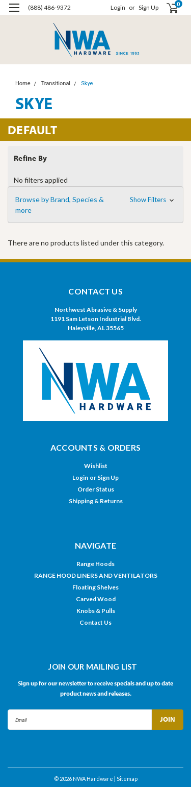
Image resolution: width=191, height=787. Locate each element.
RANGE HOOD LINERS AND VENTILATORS (95, 575)
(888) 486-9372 (49, 7)
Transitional (55, 83)
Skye (87, 83)
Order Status (95, 489)
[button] (95, 204)
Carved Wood (96, 599)
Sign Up (148, 7)
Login (118, 7)
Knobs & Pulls (95, 610)
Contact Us (95, 622)
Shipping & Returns (96, 501)
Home (23, 83)
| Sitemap (126, 778)
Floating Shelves (95, 587)
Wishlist (95, 466)
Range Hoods (95, 564)
